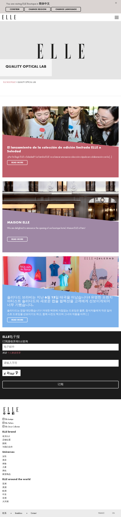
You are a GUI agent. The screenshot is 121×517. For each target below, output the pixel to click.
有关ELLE (6, 436)
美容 (4, 460)
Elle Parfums (7, 423)
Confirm (14, 9)
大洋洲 (5, 502)
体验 (4, 464)
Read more (17, 163)
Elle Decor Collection (11, 426)
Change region (37, 9)
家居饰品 (6, 474)
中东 (4, 495)
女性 (4, 457)
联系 (4, 513)
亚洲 (4, 484)
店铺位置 (6, 440)
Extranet (33, 513)
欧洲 (4, 491)
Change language (66, 9)
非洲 (4, 498)
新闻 (4, 444)
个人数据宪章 (14, 353)
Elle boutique (7, 419)
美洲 (4, 487)
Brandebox (18, 513)
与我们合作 (7, 447)
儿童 (4, 467)
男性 (4, 471)
